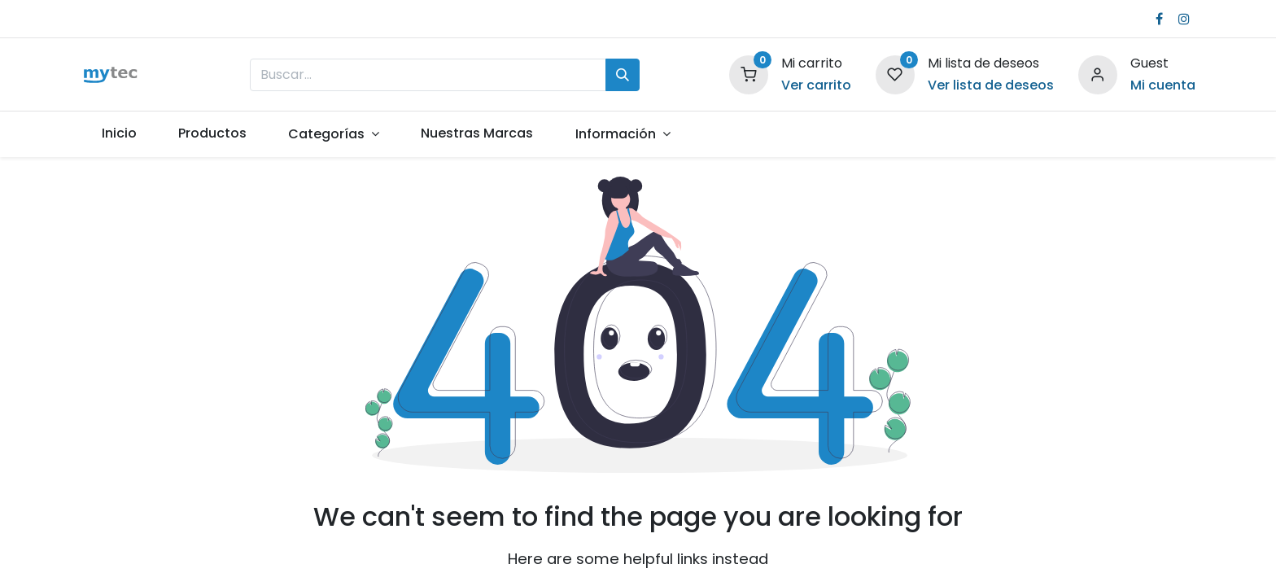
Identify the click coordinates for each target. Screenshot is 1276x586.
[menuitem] (119, 133)
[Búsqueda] (622, 75)
